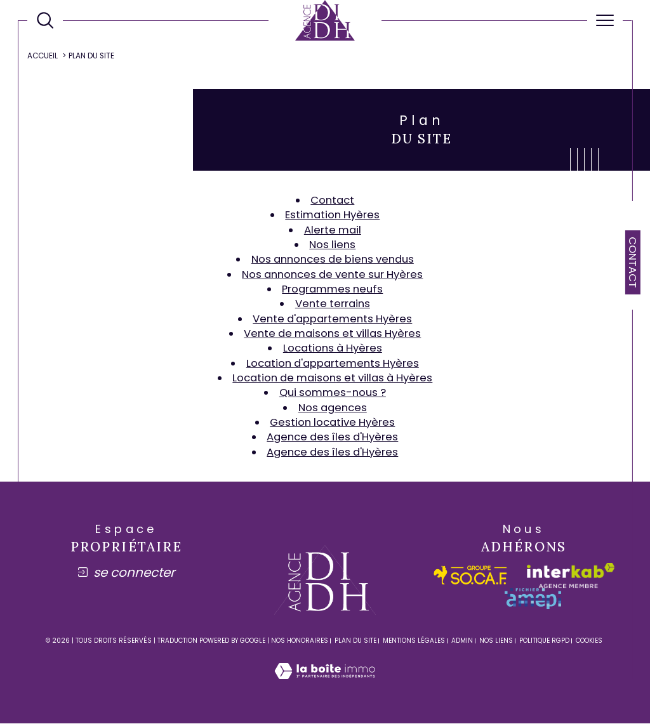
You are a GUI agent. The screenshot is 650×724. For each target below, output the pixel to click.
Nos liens (332, 244)
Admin (462, 641)
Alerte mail (332, 229)
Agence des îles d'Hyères (332, 437)
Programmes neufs (332, 288)
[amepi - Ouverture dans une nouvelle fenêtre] (533, 599)
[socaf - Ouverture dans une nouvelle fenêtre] (470, 576)
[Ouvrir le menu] (605, 20)
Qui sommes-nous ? (332, 392)
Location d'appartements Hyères (332, 363)
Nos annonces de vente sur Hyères (332, 274)
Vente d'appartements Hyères (332, 318)
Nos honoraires (299, 641)
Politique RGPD (544, 641)
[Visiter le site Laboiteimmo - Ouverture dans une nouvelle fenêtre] (324, 685)
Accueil (42, 56)
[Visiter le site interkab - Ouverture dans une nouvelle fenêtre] (570, 576)
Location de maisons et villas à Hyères (332, 378)
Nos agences (333, 407)
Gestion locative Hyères (332, 422)
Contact (632, 262)
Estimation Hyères (332, 215)
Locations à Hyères (332, 348)
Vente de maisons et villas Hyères (332, 333)
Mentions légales (414, 641)
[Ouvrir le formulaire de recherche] (45, 20)
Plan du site (355, 641)
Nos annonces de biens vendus (332, 259)
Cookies (589, 641)
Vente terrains (332, 304)
